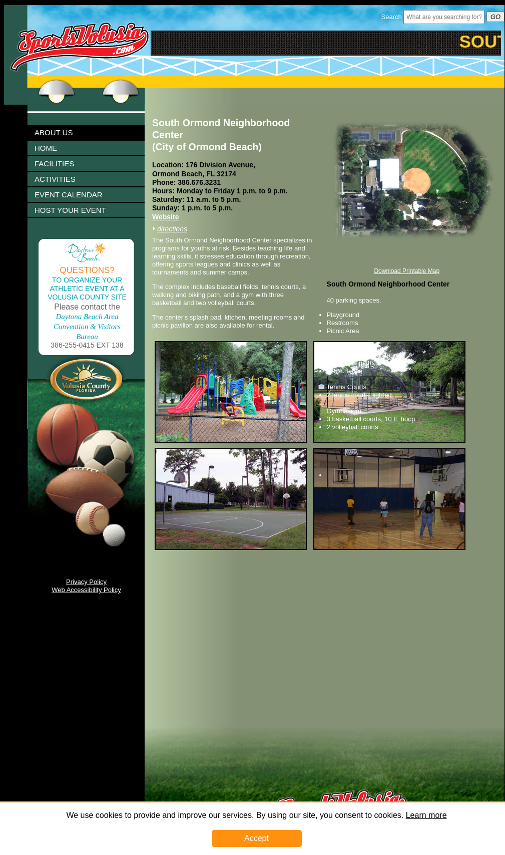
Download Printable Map (406, 270)
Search (391, 17)
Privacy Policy (86, 582)
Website (165, 217)
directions (172, 229)
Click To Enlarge (109, 251)
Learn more (426, 815)
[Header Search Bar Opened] (443, 17)
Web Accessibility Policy (86, 590)
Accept (256, 838)
